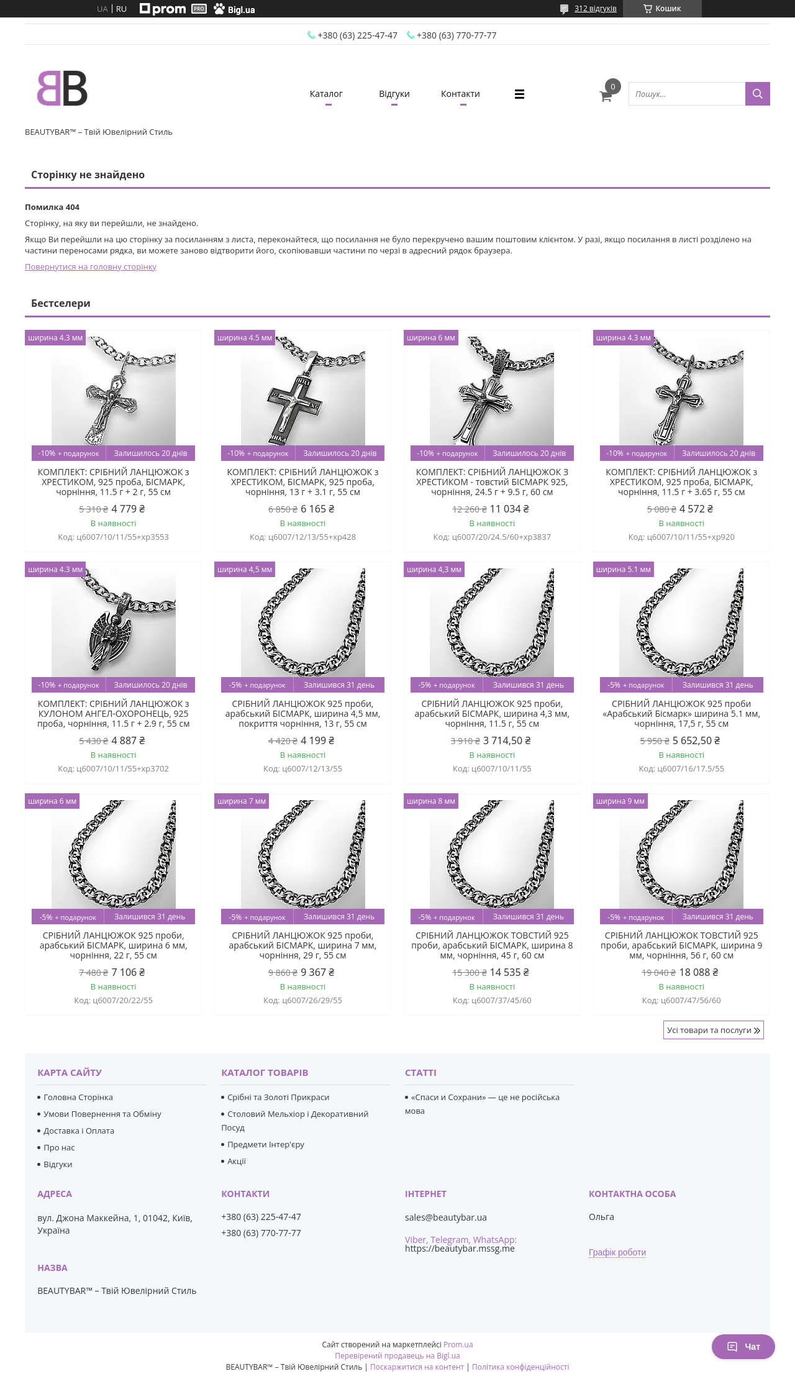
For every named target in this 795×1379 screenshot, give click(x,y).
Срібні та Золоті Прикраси (278, 1097)
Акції (236, 1161)
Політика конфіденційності (520, 1367)
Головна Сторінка (78, 1097)
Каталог (326, 93)
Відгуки (394, 93)
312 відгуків (596, 8)
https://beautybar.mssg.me (460, 1248)
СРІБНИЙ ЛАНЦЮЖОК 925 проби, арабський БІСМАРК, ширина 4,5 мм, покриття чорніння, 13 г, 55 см (303, 714)
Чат (743, 1346)
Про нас (59, 1147)
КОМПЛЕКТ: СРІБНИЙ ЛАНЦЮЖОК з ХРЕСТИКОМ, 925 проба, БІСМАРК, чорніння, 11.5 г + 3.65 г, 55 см (681, 482)
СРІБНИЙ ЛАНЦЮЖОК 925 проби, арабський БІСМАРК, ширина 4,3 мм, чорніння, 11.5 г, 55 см (492, 714)
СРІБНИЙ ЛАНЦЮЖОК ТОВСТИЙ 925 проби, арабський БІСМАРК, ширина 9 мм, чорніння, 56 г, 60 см (681, 945)
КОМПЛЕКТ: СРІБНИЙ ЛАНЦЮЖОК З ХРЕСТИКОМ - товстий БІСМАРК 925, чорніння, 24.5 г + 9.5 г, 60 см (492, 482)
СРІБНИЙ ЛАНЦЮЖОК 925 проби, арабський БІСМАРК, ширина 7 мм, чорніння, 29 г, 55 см (303, 945)
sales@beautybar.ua (446, 1217)
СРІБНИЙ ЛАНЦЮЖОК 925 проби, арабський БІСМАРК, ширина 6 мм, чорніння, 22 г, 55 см (114, 945)
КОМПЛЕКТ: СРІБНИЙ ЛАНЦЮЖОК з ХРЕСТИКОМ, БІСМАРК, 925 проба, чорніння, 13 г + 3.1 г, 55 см (303, 482)
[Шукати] (757, 94)
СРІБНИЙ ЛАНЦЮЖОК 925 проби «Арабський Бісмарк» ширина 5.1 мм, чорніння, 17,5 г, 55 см (681, 714)
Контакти (460, 93)
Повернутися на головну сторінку (91, 266)
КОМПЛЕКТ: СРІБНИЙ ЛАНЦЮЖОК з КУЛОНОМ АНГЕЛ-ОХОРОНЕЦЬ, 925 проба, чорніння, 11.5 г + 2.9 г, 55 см (113, 714)
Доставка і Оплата (78, 1130)
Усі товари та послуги (709, 1029)
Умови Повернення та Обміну (102, 1113)
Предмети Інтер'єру (265, 1144)
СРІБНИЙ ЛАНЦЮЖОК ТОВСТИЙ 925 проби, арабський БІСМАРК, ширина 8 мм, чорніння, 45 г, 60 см (492, 945)
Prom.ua (458, 1344)
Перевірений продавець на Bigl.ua (397, 1355)
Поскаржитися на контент (417, 1367)
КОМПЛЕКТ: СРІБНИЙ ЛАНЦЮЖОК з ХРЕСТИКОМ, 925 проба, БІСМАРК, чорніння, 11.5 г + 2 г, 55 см (113, 482)
